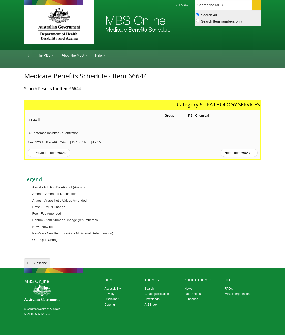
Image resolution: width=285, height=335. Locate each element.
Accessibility (113, 288)
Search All (206, 15)
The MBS (45, 55)
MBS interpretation (237, 294)
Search (149, 288)
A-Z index (151, 304)
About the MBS (74, 55)
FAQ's (229, 288)
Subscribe (40, 263)
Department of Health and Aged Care (59, 24)
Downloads (152, 299)
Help (100, 55)
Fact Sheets (193, 294)
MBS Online (55, 292)
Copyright (111, 304)
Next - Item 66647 (239, 153)
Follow (182, 5)
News (188, 288)
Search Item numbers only (219, 21)
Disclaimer (112, 299)
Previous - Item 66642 (49, 153)
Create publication (157, 294)
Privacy (109, 294)
